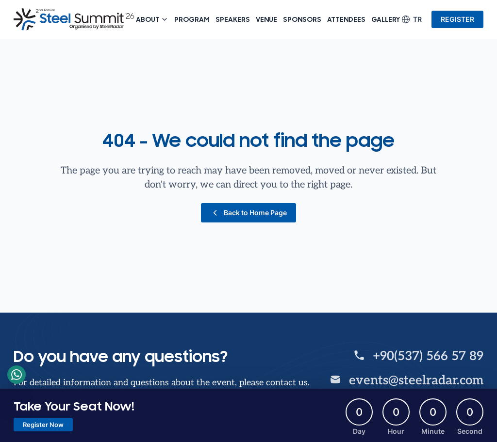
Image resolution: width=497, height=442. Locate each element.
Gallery (385, 19)
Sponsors (302, 19)
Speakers (232, 19)
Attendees (346, 19)
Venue (266, 19)
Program (192, 19)
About (152, 19)
